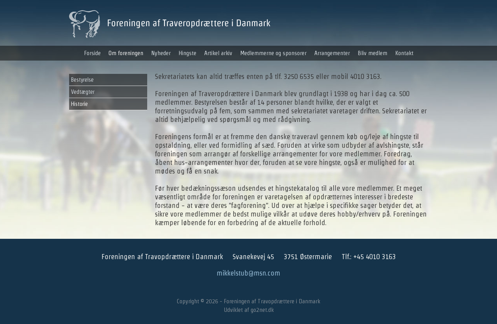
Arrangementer (332, 53)
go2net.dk (262, 309)
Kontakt (404, 53)
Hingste (187, 53)
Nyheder (161, 53)
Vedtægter (82, 92)
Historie (79, 104)
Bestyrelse (82, 80)
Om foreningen (126, 53)
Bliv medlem (372, 53)
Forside (92, 53)
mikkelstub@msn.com (248, 273)
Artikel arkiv (218, 53)
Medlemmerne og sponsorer (273, 53)
